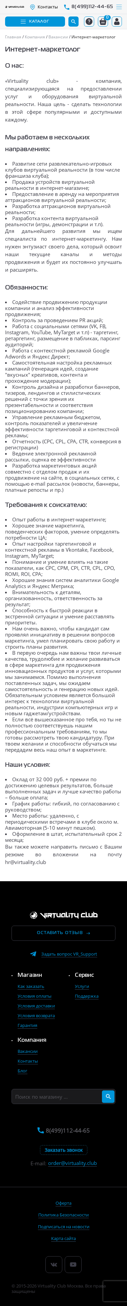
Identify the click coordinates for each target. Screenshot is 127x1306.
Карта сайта (63, 1238)
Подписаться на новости (63, 1227)
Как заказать (31, 986)
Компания (32, 1040)
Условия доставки (36, 1006)
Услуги (82, 986)
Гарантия (27, 1025)
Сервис (84, 975)
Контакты (28, 1061)
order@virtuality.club (72, 1163)
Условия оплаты (34, 996)
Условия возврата (36, 1015)
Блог (22, 1071)
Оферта (63, 1203)
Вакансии (28, 1051)
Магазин (30, 975)
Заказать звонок (64, 1150)
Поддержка (87, 996)
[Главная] (13, 37)
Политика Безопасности (63, 1215)
